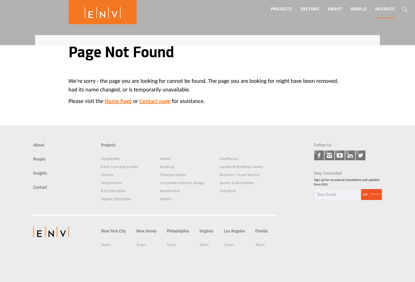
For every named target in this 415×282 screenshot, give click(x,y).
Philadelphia (178, 231)
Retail (165, 158)
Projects (281, 9)
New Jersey (146, 231)
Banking (167, 166)
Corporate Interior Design (182, 182)
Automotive (111, 182)
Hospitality (110, 158)
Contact (40, 187)
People (359, 9)
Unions (107, 174)
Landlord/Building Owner (241, 166)
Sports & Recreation (236, 182)
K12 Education (113, 190)
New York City (113, 231)
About (335, 9)
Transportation (173, 174)
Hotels (165, 199)
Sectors (310, 9)
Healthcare (228, 158)
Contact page (155, 101)
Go (365, 195)
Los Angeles (234, 231)
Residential (170, 190)
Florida (261, 231)
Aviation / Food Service (239, 174)
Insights (385, 9)
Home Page (118, 101)
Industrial (227, 190)
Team (106, 244)
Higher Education (116, 199)
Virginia (206, 231)
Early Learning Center (120, 166)
